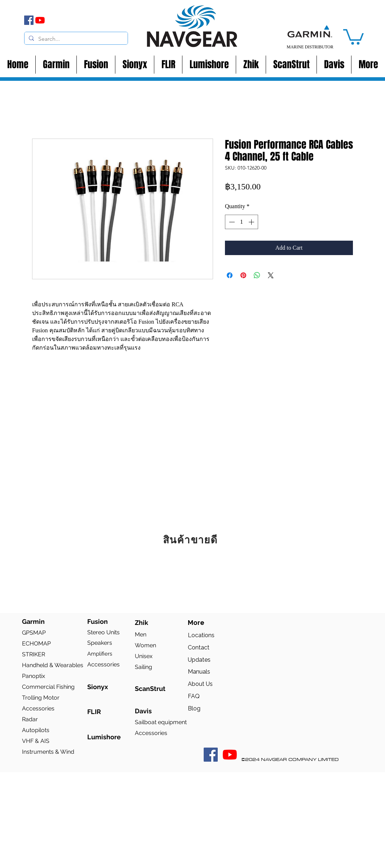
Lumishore (104, 737)
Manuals (199, 671)
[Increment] (252, 222)
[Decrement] (231, 222)
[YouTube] (40, 20)
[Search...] (75, 39)
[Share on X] (270, 275)
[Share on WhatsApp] (257, 275)
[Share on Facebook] (229, 275)
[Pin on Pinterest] (243, 275)
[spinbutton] (241, 222)
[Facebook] (29, 20)
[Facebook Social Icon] (211, 755)
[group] (192, 578)
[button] (353, 36)
